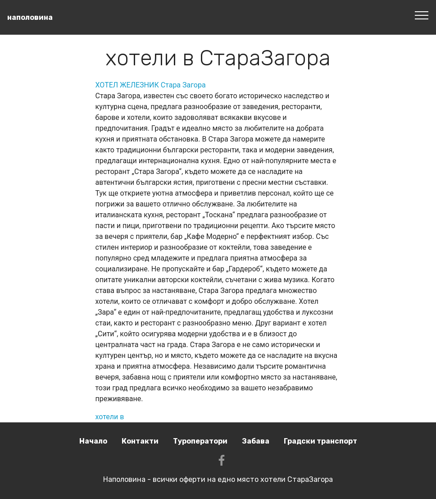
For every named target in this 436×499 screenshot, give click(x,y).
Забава (255, 441)
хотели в (109, 416)
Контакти (140, 441)
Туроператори (200, 441)
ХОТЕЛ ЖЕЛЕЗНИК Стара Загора (150, 85)
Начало (93, 441)
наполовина (30, 17)
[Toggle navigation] (422, 15)
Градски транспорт (320, 441)
